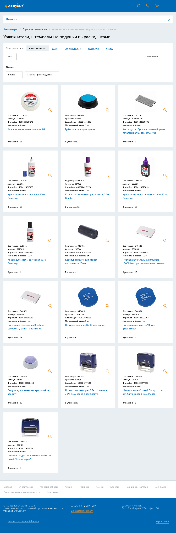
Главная (7, 487)
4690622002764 (141, 318)
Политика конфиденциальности (21, 492)
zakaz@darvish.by (82, 510)
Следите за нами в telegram (23, 521)
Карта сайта (162, 521)
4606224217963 (26, 187)
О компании (26, 487)
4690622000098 (141, 122)
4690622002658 (83, 318)
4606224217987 (26, 252)
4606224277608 (26, 448)
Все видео (161, 487)
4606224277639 (83, 383)
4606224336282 (83, 122)
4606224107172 (26, 122)
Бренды (114, 487)
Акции (68, 487)
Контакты (52, 492)
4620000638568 (26, 383)
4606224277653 (141, 383)
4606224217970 (83, 187)
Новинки (84, 487)
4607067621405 (83, 252)
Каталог (12, 19)
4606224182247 (141, 252)
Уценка (99, 487)
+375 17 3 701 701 (84, 506)
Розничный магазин (137, 487)
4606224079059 (141, 187)
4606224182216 (26, 318)
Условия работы (49, 487)
